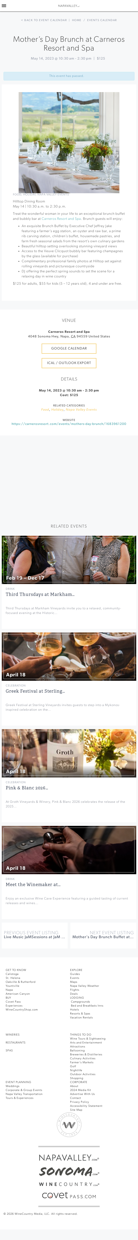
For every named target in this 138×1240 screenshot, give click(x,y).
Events (74, 978)
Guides (75, 974)
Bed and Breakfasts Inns (86, 1005)
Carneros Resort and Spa (61, 219)
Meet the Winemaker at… (33, 884)
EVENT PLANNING (18, 1082)
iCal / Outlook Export (69, 363)
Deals (74, 993)
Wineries (13, 1034)
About (74, 1086)
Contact (75, 1098)
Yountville (12, 986)
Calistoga (12, 974)
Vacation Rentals (81, 1017)
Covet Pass (13, 1001)
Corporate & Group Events (24, 1090)
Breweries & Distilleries (86, 1054)
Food (17, 194)
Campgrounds (80, 1001)
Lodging (77, 997)
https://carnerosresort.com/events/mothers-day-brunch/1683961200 (69, 424)
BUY (8, 997)
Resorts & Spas (80, 1013)
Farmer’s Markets (82, 1062)
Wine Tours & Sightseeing (88, 1038)
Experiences (14, 1005)
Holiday (29, 194)
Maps (73, 982)
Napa (9, 990)
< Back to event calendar (44, 20)
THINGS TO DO (80, 1034)
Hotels (74, 1009)
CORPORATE (78, 1082)
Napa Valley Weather (84, 986)
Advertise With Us (82, 1094)
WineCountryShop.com (22, 1009)
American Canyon (18, 993)
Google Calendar (69, 348)
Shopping (76, 1078)
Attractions (77, 1046)
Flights (74, 990)
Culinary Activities (83, 1058)
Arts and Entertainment (86, 1042)
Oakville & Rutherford (20, 982)
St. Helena (13, 978)
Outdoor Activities (83, 1074)
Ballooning (77, 1050)
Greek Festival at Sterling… (35, 691)
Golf (73, 1066)
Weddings (12, 1086)
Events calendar (102, 20)
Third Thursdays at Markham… (40, 594)
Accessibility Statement (86, 1106)
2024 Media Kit (80, 1090)
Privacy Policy (79, 1102)
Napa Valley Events (53, 194)
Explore (76, 970)
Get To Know (16, 970)
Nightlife (76, 1070)
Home (76, 20)
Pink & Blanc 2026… (27, 788)
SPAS (9, 1050)
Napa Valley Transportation (24, 1094)
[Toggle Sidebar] (4, 5)
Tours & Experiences (20, 1098)
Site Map (76, 1110)
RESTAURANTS (16, 1042)
